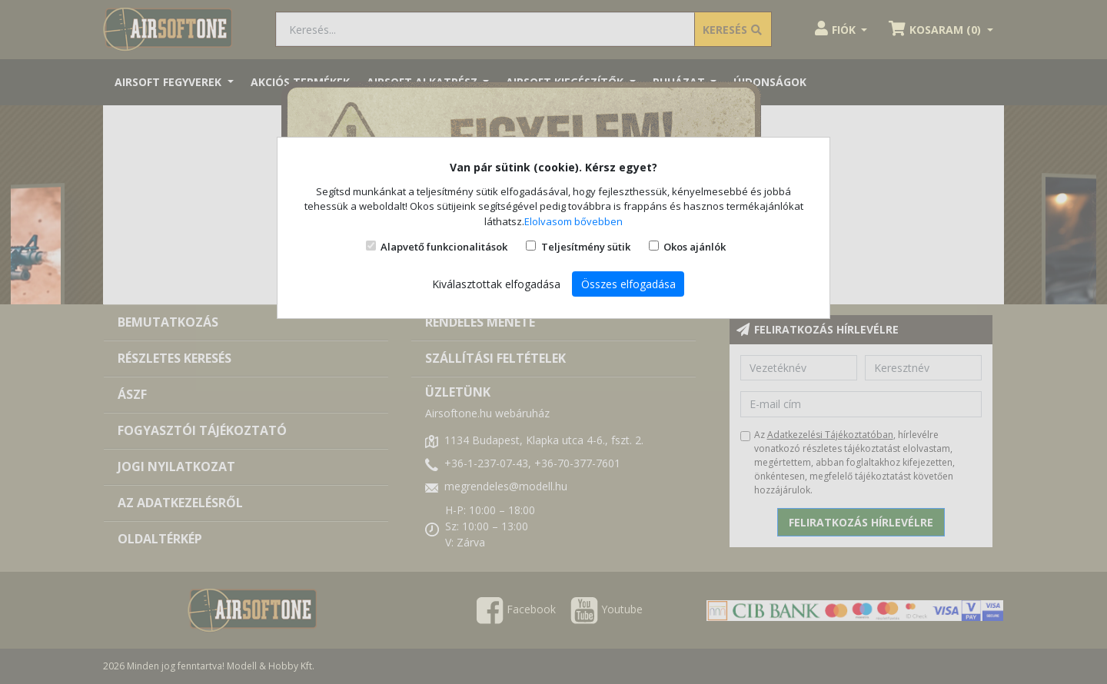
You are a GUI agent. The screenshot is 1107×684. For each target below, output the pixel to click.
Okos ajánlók (694, 247)
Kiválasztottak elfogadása (496, 284)
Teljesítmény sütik (585, 247)
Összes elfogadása (628, 284)
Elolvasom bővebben (573, 221)
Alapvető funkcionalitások (444, 247)
